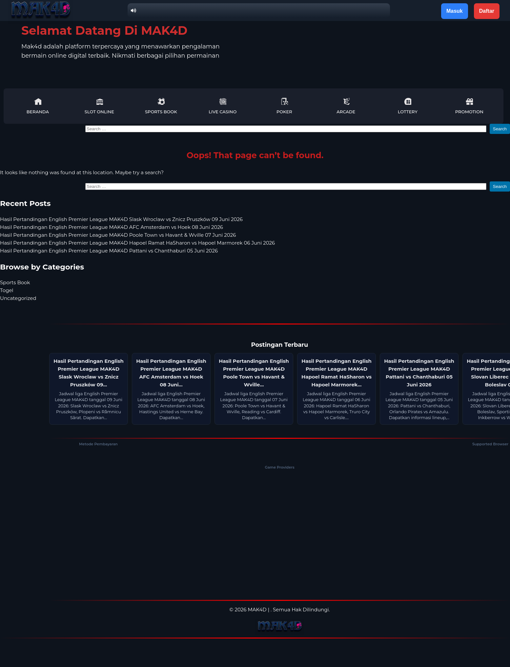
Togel (6, 290)
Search (500, 128)
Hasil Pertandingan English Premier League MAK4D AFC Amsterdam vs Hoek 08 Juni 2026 (111, 227)
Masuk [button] (454, 11)
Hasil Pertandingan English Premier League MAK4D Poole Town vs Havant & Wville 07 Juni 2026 (118, 235)
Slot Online (99, 106)
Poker (284, 106)
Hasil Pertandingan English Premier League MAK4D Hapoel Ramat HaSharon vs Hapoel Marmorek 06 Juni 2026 (137, 243)
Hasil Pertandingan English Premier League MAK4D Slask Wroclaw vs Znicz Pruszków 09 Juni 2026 (121, 219)
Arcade (346, 106)
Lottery (408, 106)
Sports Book (161, 106)
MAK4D (257, 609)
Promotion (469, 106)
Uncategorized (18, 298)
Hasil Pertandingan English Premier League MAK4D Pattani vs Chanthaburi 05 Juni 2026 (109, 251)
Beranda (38, 106)
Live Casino (222, 106)
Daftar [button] (486, 11)
